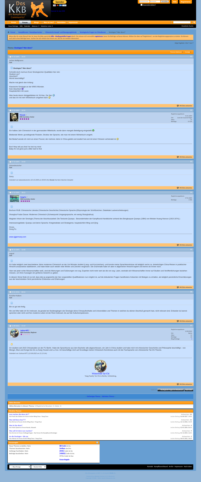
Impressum (73, 22)
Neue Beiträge (13, 26)
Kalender (27, 26)
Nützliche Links (46, 26)
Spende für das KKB (58, 11)
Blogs (36, 22)
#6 (191, 292)
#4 (191, 192)
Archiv (171, 466)
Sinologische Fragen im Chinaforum (93, 32)
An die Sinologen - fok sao (18, 436)
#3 (191, 161)
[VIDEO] (62, 453)
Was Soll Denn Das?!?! (17, 420)
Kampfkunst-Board (161, 466)
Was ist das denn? (15, 425)
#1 (191, 56)
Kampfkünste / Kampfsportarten (30, 32)
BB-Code (62, 446)
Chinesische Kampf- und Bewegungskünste (61, 32)
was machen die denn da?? (19, 414)
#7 (191, 326)
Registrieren (186, 2)
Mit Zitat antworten (184, 106)
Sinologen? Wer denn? (23, 48)
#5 (191, 249)
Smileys (62, 448)
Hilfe (175, 2)
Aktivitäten (61, 22)
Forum (24, 22)
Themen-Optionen (176, 52)
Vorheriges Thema (93, 396)
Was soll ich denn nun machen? (20, 431)
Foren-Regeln (64, 460)
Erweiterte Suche (187, 26)
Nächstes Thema (108, 396)
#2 (191, 110)
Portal (13, 22)
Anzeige (187, 52)
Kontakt (150, 466)
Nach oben (188, 390)
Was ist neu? (49, 22)
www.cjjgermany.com (17, 237)
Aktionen (35, 26)
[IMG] (61, 451)
